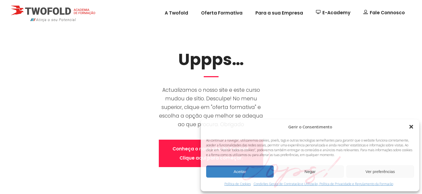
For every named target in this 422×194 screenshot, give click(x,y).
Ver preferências (380, 171)
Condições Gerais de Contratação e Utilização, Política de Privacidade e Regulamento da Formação (323, 184)
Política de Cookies (237, 184)
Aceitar (240, 171)
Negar (310, 171)
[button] (411, 126)
